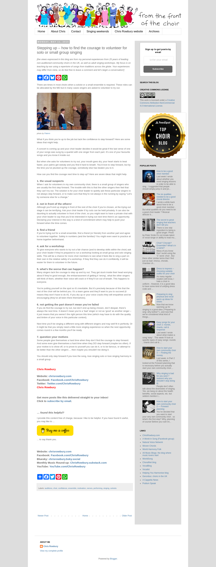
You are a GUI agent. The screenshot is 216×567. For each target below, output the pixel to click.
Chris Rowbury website (129, 31)
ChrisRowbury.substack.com (88, 462)
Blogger (113, 559)
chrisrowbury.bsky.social (64, 459)
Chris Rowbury (50, 546)
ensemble (72, 488)
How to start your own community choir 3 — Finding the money (166, 352)
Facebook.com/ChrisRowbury (70, 379)
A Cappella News (150, 480)
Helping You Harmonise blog (155, 473)
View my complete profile (51, 551)
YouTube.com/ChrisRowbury (67, 466)
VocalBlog (147, 466)
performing (98, 488)
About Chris (58, 31)
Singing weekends (97, 31)
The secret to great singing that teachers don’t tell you (166, 222)
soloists (113, 488)
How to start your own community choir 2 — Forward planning (166, 405)
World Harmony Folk (151, 449)
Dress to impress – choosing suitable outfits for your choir (166, 271)
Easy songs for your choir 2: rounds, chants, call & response (166, 326)
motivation (81, 488)
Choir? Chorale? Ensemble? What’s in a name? (166, 245)
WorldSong (147, 459)
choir (55, 488)
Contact (76, 31)
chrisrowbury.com (60, 376)
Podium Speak (149, 483)
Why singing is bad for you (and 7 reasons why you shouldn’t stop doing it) (166, 378)
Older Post (127, 516)
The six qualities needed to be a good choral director (166, 196)
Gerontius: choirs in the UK (154, 476)
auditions (48, 488)
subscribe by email (59, 401)
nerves (89, 488)
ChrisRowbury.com (151, 435)
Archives (154, 31)
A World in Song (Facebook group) (158, 439)
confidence (62, 488)
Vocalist (146, 469)
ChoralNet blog (149, 462)
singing (106, 488)
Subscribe (158, 69)
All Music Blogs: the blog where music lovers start (156, 454)
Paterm (47, 133)
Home (41, 31)
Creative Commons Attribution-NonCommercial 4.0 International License (157, 103)
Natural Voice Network (152, 442)
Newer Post (43, 516)
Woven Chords (149, 446)
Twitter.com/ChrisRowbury (63, 383)
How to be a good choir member (165, 172)
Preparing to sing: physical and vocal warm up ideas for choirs (165, 298)
